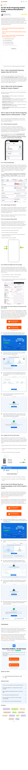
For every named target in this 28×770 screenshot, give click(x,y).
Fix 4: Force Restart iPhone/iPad (8, 43)
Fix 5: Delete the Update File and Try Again (10, 45)
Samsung (14, 712)
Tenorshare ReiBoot (11, 311)
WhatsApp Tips (15, 709)
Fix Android (4, 715)
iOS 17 (17, 715)
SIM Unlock (11, 719)
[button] (13, 721)
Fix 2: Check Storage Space (7, 40)
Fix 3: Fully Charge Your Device (8, 42)
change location (7, 712)
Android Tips (12, 715)
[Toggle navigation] (26, 1)
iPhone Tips (22, 709)
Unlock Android (6, 709)
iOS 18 (10, 15)
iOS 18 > (5, 4)
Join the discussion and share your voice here (13, 677)
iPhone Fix (23, 715)
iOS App (17, 719)
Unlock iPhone (21, 712)
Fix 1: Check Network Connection (8, 38)
